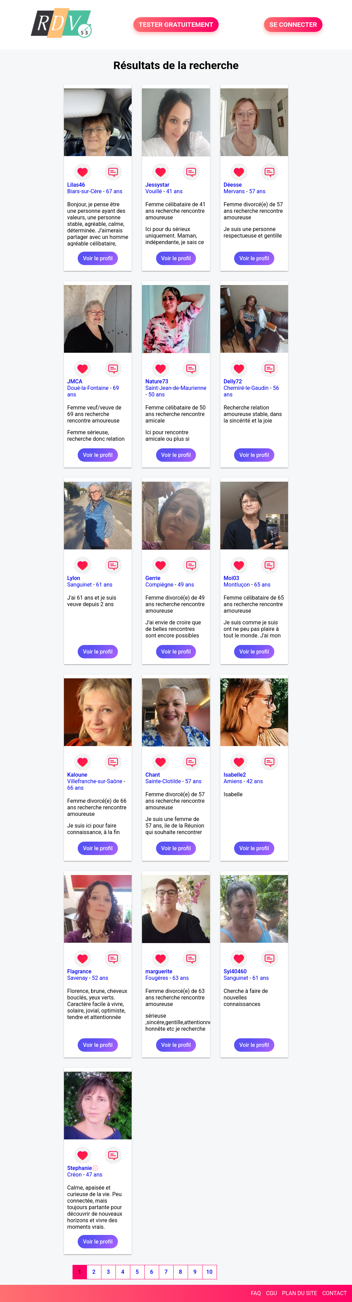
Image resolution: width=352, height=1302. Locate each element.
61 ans (104, 584)
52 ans (100, 978)
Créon (74, 1174)
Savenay (77, 978)
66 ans (75, 788)
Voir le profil (97, 258)
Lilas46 (76, 185)
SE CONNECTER (293, 25)
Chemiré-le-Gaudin (246, 388)
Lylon (73, 578)
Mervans (234, 191)
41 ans (174, 191)
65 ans (262, 584)
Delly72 (233, 381)
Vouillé (153, 191)
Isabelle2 (235, 775)
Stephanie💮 (83, 1168)
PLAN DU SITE (299, 1293)
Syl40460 (235, 971)
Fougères (156, 978)
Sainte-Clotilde (163, 781)
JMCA (74, 381)
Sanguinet (79, 584)
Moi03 (231, 578)
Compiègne (159, 584)
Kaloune (77, 775)
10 (209, 1272)
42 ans (254, 781)
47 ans (94, 1174)
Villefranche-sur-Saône (94, 781)
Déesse (233, 185)
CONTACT (334, 1293)
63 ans (181, 978)
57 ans (257, 191)
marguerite (158, 971)
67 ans (114, 191)
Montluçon (237, 584)
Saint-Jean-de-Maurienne (175, 388)
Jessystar (157, 185)
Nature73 (156, 381)
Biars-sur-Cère (84, 191)
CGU (271, 1293)
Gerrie (152, 578)
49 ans (186, 584)
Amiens (233, 781)
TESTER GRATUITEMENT (176, 25)
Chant (152, 775)
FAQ (256, 1293)
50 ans (156, 394)
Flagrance (79, 971)
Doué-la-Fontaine (88, 388)
